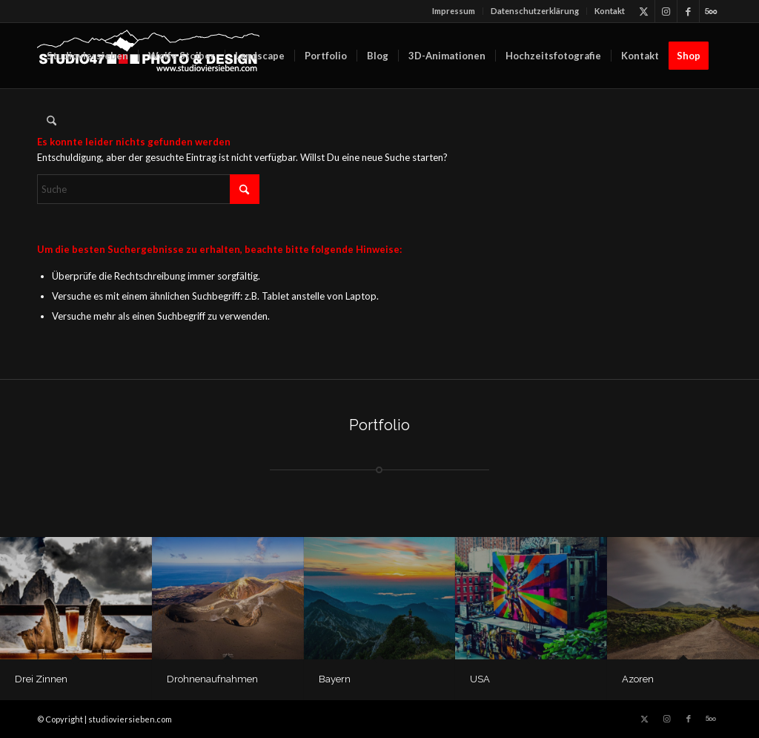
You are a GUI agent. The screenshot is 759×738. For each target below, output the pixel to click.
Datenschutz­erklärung (535, 11)
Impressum (453, 11)
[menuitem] (454, 11)
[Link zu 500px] (711, 11)
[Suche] (51, 121)
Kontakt (609, 11)
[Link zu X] (643, 11)
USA (480, 679)
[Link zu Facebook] (688, 11)
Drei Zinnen (41, 679)
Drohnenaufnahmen (212, 679)
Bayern (335, 679)
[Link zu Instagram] (666, 11)
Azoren (638, 679)
